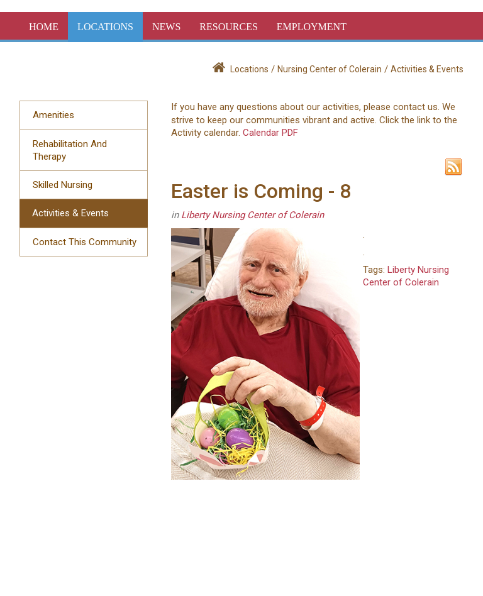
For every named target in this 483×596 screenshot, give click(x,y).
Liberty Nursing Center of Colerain (252, 215)
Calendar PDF (270, 132)
